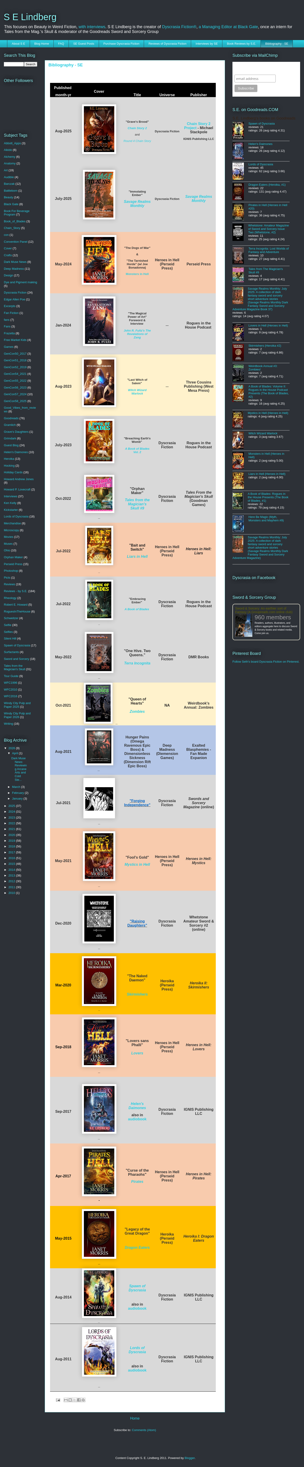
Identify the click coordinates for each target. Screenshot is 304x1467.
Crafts (8, 255)
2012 (12, 881)
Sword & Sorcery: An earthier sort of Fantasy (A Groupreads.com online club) (264, 610)
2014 (12, 869)
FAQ (61, 43)
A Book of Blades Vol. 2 (137, 450)
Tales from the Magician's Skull (14, 667)
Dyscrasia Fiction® (179, 26)
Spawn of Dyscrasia (137, 1288)
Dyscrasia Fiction (15, 292)
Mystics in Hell (137, 864)
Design (8, 275)
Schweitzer (11, 618)
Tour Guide (11, 676)
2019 (12, 840)
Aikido (8, 150)
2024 (12, 811)
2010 (12, 893)
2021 (12, 829)
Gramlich (10, 425)
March (16, 787)
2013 (12, 875)
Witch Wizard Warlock (137, 391)
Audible (9, 177)
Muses (8, 543)
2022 (12, 823)
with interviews (92, 26)
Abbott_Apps (12, 143)
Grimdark (10, 438)
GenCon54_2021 (15, 374)
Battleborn (10, 190)
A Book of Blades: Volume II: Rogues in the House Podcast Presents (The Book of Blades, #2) (268, 391)
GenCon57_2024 (15, 394)
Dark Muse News (15, 262)
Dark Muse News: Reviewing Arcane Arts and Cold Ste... (19, 769)
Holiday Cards (13, 472)
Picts (7, 577)
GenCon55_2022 (15, 380)
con (6, 235)
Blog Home (41, 43)
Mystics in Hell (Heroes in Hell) (268, 413)
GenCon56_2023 (15, 387)
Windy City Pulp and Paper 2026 (17, 715)
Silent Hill (10, 638)
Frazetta (9, 333)
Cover (8, 248)
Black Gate (11, 204)
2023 (12, 817)
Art (6, 170)
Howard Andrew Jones (19, 479)
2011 (12, 887)
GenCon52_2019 (15, 367)
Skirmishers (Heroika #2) (264, 345)
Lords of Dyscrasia (137, 1350)
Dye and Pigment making (20, 282)
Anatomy (10, 163)
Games (8, 346)
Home (135, 1418)
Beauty (8, 197)
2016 (12, 858)
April (15, 753)
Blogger (190, 1458)
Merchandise (12, 523)
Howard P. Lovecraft (17, 489)
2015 (12, 864)
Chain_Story (12, 228)
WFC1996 (10, 682)
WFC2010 (10, 689)
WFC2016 (10, 696)
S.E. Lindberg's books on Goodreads (264, 118)
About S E (18, 43)
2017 (12, 852)
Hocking (9, 465)
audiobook (137, 1119)
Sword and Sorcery (16, 659)
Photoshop (11, 570)
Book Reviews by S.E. (241, 43)
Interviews (10, 496)
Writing (8, 723)
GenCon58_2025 (15, 401)
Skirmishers (137, 994)
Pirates (137, 1182)
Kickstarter (11, 510)
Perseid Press (13, 564)
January (18, 798)
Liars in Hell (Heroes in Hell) (266, 474)
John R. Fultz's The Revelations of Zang (137, 334)
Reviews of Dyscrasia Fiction (168, 43)
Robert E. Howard (15, 604)
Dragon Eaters (137, 1247)
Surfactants (11, 652)
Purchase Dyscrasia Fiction (121, 43)
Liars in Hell (137, 556)
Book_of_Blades (15, 221)
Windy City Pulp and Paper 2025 (17, 704)
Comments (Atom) (144, 1430)
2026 (12, 748)
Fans (7, 326)
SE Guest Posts (83, 43)
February (18, 793)
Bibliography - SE (276, 43)
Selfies (8, 632)
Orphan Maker (13, 557)
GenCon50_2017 (15, 353)
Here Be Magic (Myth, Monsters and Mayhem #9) (266, 518)
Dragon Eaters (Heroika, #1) (267, 184)
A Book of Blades (137, 609)
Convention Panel (15, 241)
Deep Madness (14, 268)
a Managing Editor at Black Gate (228, 26)
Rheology (10, 598)
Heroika (9, 458)
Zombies (137, 711)
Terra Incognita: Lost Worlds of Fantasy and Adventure (268, 250)
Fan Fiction (11, 313)
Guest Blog (11, 445)
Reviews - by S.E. (15, 591)
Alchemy (9, 156)
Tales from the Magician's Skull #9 (137, 504)
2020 (12, 835)
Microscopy (11, 530)
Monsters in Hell (137, 274)
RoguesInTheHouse (17, 611)
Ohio (7, 550)
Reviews (9, 584)
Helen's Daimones (137, 1106)
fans (7, 319)
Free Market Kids (15, 340)
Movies (8, 537)
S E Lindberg (30, 17)
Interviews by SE (207, 43)
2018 (12, 846)
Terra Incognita (137, 663)
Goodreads (11, 418)
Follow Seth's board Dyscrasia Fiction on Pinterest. (265, 661)
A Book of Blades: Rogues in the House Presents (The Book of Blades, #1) (268, 497)
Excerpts (10, 306)
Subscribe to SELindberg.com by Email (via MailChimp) (263, 68)
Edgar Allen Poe (14, 299)
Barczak (9, 183)
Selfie (7, 625)
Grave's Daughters (16, 431)
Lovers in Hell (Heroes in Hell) (268, 325)
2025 (12, 806)
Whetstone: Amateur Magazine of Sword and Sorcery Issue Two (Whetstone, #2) (268, 229)
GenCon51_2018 (15, 360)
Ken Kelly (10, 503)
